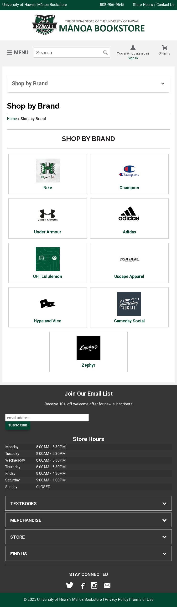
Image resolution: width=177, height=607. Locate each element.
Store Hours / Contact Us (154, 4)
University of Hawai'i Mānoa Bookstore (34, 4)
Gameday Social (129, 307)
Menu (21, 52)
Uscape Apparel (129, 263)
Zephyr (88, 352)
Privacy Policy (116, 599)
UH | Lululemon (47, 263)
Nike (48, 174)
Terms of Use (142, 599)
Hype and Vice (47, 307)
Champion (129, 174)
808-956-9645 (112, 4)
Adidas (129, 219)
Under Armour (47, 219)
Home (12, 118)
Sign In (133, 58)
